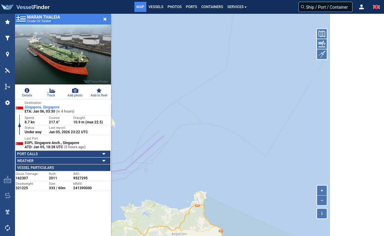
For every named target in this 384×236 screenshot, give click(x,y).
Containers (212, 7)
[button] (361, 7)
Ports (191, 7)
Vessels (156, 7)
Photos (175, 7)
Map (140, 7)
